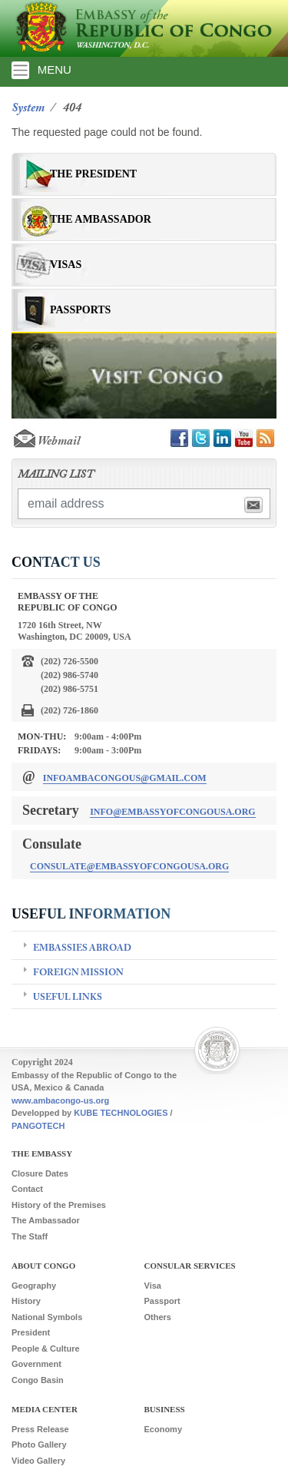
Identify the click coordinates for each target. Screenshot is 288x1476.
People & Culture (46, 1348)
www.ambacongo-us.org (60, 1100)
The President (93, 174)
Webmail (46, 441)
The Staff (30, 1236)
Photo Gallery (39, 1444)
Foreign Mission (78, 973)
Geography (34, 1285)
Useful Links (67, 997)
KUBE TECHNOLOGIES (120, 1112)
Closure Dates (40, 1173)
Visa (152, 1285)
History (26, 1301)
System (28, 108)
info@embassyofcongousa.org (173, 811)
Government (36, 1363)
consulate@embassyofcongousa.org (129, 866)
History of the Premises (59, 1205)
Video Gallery (38, 1460)
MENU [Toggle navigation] (41, 70)
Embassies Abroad (82, 948)
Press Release (40, 1429)
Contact (27, 1188)
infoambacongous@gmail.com (125, 778)
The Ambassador (100, 219)
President (31, 1332)
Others (157, 1317)
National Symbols (47, 1317)
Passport (162, 1301)
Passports (80, 310)
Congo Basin (38, 1380)
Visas (65, 264)
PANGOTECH (38, 1125)
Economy (163, 1429)
